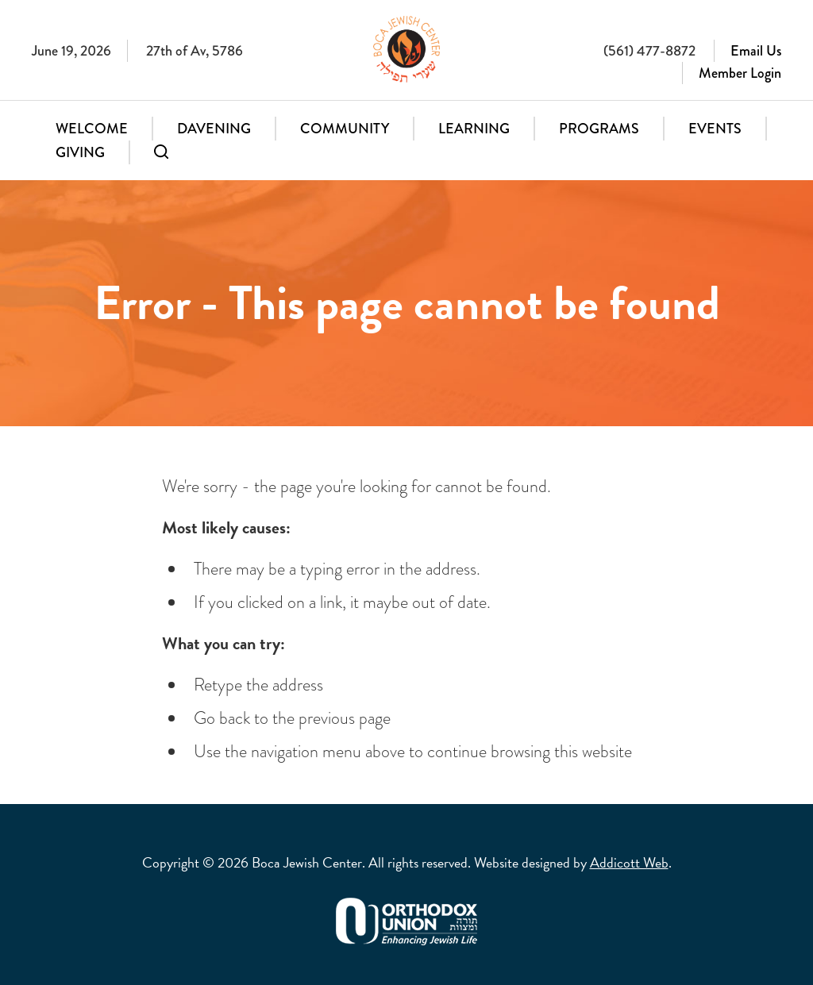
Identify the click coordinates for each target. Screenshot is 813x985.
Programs (599, 128)
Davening (214, 128)
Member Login (740, 73)
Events (715, 128)
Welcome (92, 128)
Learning (474, 128)
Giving (80, 152)
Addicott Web (629, 862)
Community (344, 128)
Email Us (755, 50)
